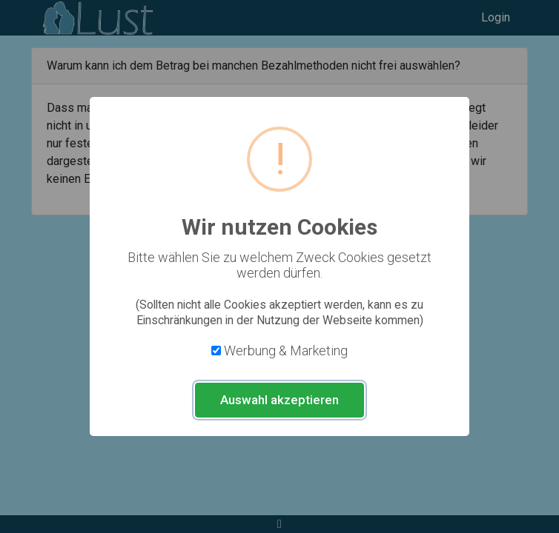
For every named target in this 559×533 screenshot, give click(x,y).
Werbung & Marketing (286, 350)
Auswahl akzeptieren (279, 399)
